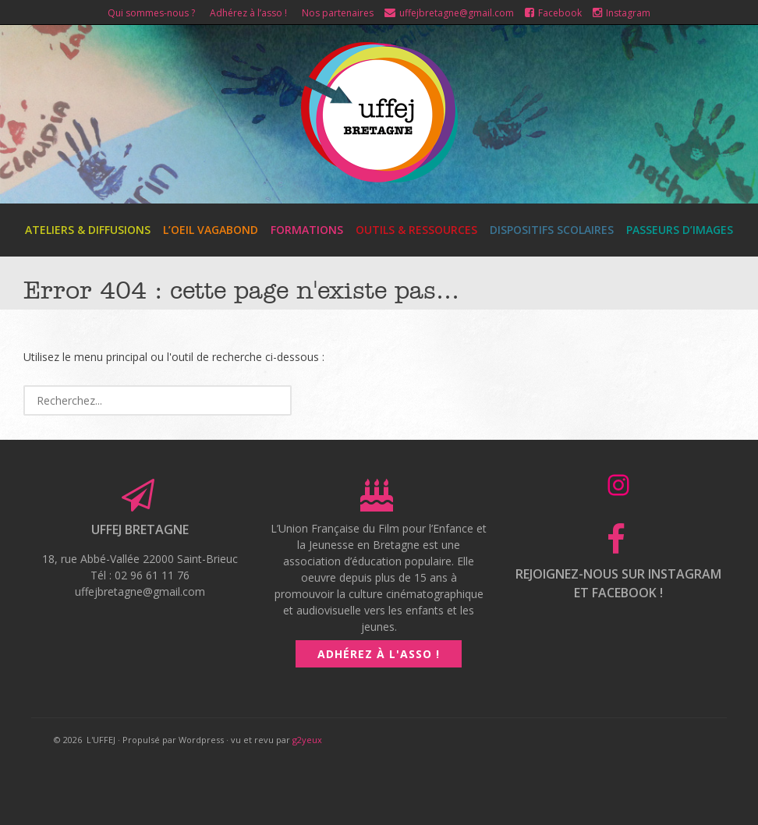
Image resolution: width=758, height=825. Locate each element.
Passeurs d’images (679, 229)
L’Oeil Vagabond (210, 229)
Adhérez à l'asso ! (378, 653)
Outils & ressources (416, 229)
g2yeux (307, 739)
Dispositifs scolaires (552, 229)
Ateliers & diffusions (88, 229)
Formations (307, 229)
